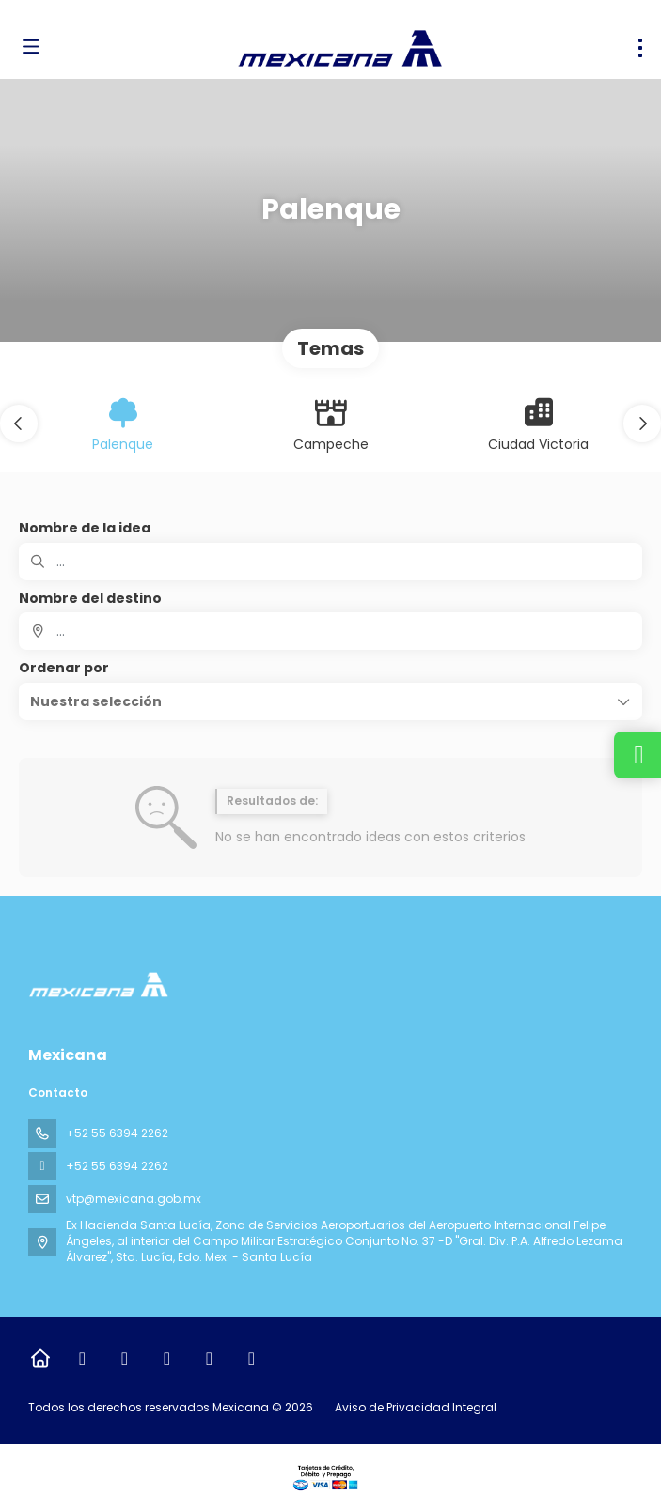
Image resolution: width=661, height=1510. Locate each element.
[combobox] (330, 631)
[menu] (640, 48)
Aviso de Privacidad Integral (415, 1407)
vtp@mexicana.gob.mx (133, 1199)
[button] (19, 423)
